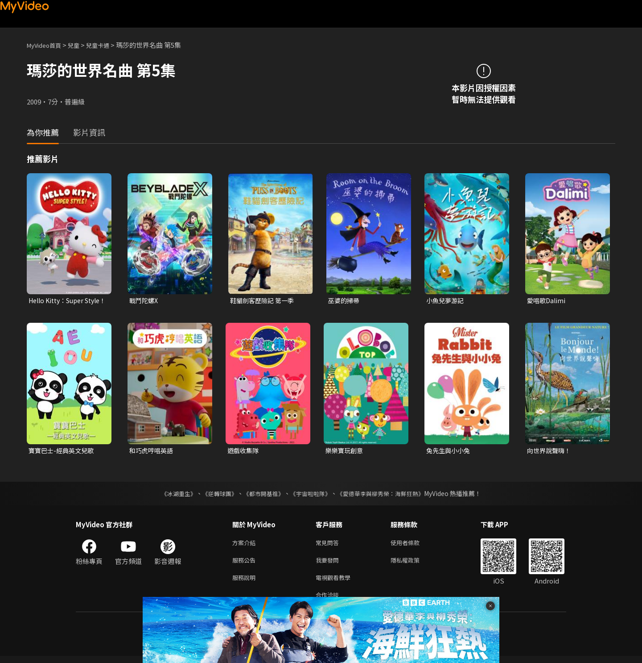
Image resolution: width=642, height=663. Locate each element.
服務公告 (245, 563)
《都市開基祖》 (261, 495)
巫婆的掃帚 (345, 300)
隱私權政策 (412, 563)
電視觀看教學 (336, 582)
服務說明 (245, 582)
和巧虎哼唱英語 (152, 451)
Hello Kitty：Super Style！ (59, 301)
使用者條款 (412, 545)
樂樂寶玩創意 (345, 451)
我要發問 (329, 563)
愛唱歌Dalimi (547, 300)
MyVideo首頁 (47, 45)
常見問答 (329, 545)
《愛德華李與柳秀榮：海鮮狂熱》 (386, 495)
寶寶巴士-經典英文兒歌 (63, 451)
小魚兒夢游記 (446, 300)
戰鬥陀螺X (144, 300)
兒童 (80, 45)
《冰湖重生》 (170, 495)
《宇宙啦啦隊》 (311, 495)
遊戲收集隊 (244, 451)
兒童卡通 (107, 45)
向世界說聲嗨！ (550, 451)
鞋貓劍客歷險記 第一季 (264, 300)
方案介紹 (245, 545)
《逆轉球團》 (214, 495)
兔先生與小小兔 (449, 451)
